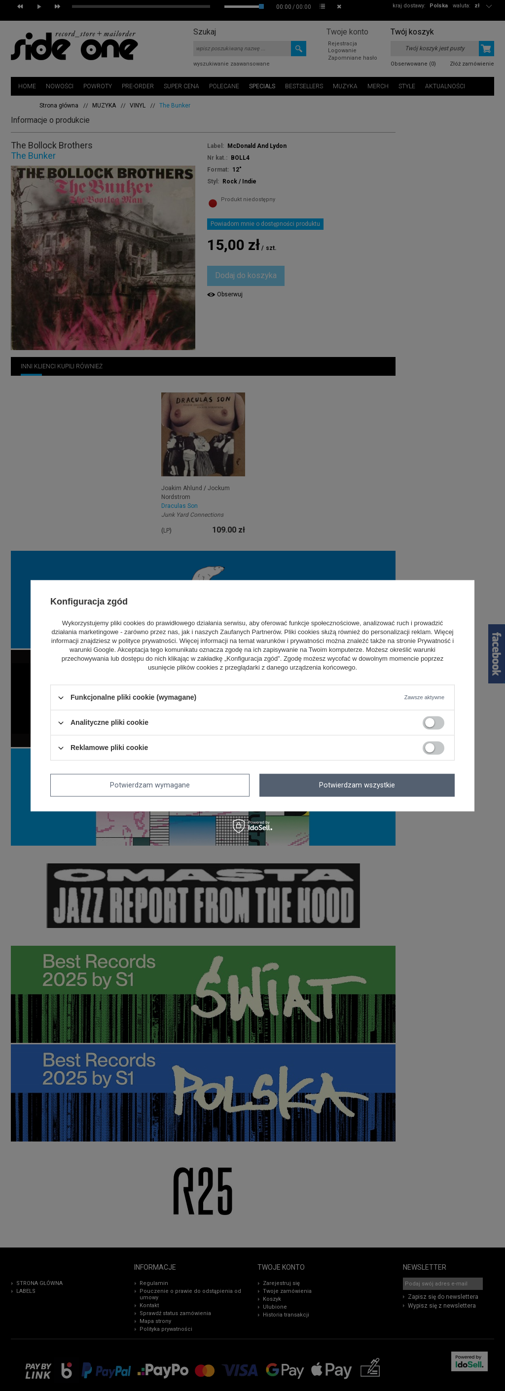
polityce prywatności (147, 641)
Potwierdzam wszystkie (357, 785)
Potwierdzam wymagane (150, 785)
